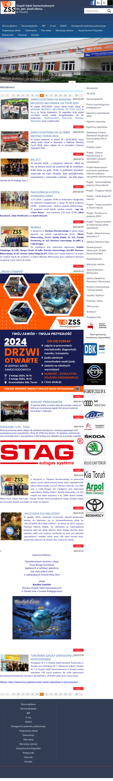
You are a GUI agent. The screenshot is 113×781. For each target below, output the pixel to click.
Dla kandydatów (29, 25)
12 (27, 96)
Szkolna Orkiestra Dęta (98, 241)
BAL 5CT (35, 159)
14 (37, 96)
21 (70, 96)
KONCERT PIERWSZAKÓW (46, 402)
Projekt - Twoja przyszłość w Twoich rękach (99, 206)
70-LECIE (91, 93)
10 (18, 96)
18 (56, 96)
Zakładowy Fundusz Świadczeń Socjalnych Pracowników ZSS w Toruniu (97, 137)
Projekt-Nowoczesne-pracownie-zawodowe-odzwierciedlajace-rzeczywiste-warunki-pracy (100, 172)
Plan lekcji (46, 30)
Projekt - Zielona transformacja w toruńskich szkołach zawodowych (96, 157)
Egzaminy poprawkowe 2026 (98, 114)
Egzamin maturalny (96, 121)
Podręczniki (8, 35)
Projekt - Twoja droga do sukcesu (99, 198)
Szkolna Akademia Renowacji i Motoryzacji (98, 280)
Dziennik (22, 35)
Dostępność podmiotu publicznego (88, 25)
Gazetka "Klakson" (95, 295)
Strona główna (9, 25)
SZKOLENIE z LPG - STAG (15, 427)
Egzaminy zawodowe (97, 127)
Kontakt (35, 35)
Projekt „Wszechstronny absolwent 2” (98, 235)
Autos (33, 112)
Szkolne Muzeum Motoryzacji (95, 271)
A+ (98, 3)
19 (60, 96)
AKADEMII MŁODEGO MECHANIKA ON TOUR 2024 (56, 109)
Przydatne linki (94, 317)
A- (104, 2)
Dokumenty (31, 30)
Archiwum (91, 311)
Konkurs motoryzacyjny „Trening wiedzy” (98, 288)
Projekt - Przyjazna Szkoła (99, 190)
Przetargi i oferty (95, 300)
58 (77, 96)
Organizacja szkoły (11, 30)
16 (46, 96)
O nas (53, 25)
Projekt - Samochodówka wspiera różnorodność (99, 184)
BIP (43, 25)
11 (23, 96)
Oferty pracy (93, 306)
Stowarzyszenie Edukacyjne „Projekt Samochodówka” (96, 250)
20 (65, 96)
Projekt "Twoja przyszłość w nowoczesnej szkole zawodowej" (99, 224)
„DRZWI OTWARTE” (12, 271)
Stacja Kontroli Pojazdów (90, 30)
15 (42, 96)
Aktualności (92, 88)
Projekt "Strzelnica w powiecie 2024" (97, 215)
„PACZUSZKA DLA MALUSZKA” (42, 513)
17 (51, 96)
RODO (63, 25)
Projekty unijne (94, 147)
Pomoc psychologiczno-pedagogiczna (98, 106)
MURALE (36, 227)
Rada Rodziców (94, 258)
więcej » (78, 127)
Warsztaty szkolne (65, 30)
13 (32, 96)
